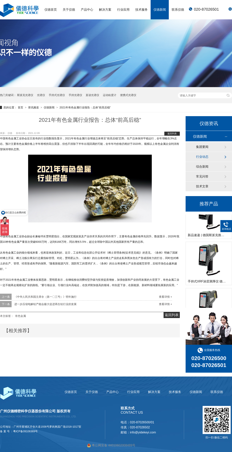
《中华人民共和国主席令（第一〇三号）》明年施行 (45, 296)
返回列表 (172, 133)
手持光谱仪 (75, 95)
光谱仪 (41, 95)
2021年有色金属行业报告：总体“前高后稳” (85, 107)
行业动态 (202, 156)
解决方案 (105, 9)
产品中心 (87, 9)
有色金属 (20, 315)
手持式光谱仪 (57, 95)
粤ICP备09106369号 (25, 431)
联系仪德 (178, 9)
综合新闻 (202, 166)
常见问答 (202, 176)
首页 (21, 107)
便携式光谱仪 (128, 95)
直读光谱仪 (92, 95)
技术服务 (141, 9)
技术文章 (202, 186)
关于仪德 (69, 9)
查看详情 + (165, 296)
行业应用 (123, 9)
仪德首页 (50, 9)
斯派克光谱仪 (25, 95)
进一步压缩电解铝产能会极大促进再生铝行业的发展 (45, 304)
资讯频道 (34, 107)
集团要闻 (202, 146)
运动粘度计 (109, 95)
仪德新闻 (160, 9)
